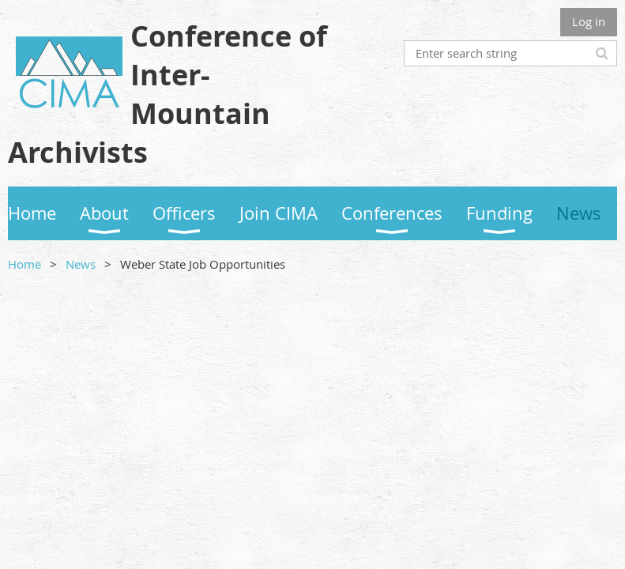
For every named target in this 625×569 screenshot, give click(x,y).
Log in (588, 21)
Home (24, 264)
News (81, 264)
